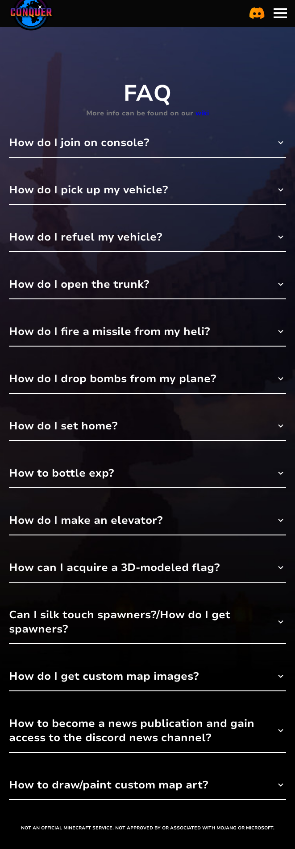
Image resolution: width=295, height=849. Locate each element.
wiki (202, 113)
